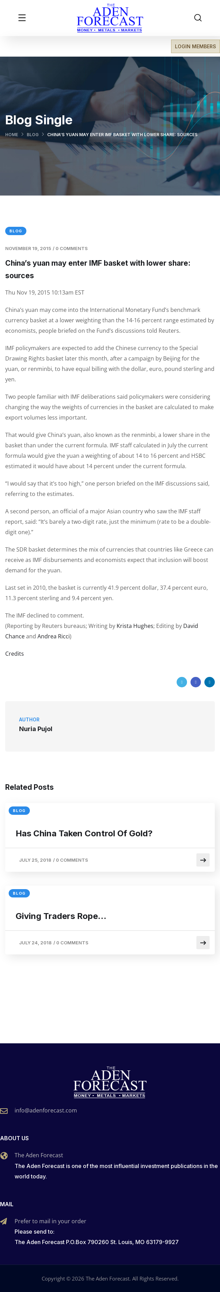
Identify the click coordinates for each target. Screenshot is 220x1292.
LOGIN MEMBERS (195, 46)
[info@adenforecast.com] (4, 1111)
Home (11, 134)
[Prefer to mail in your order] (3, 1221)
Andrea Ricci (53, 636)
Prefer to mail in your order (50, 1221)
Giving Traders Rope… (61, 916)
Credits (14, 653)
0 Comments (72, 248)
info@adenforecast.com (46, 1110)
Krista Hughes (135, 626)
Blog (33, 134)
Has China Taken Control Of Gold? (84, 833)
